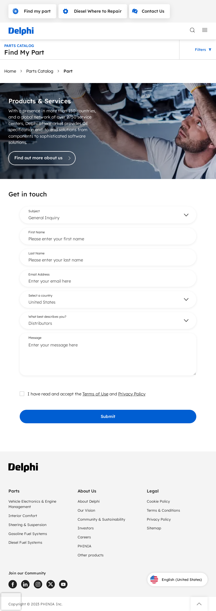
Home (10, 71)
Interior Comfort (22, 515)
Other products (91, 555)
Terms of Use (95, 393)
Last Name (36, 253)
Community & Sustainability (101, 519)
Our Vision (86, 510)
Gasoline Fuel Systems (27, 533)
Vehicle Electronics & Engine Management (32, 504)
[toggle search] (192, 30)
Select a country (40, 295)
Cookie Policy (158, 501)
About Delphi (89, 501)
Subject (34, 211)
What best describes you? (47, 316)
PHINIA (84, 546)
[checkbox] (22, 393)
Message (34, 337)
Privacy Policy (131, 393)
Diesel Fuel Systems (25, 542)
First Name (36, 232)
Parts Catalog (39, 71)
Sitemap (154, 528)
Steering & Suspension (27, 524)
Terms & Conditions (163, 510)
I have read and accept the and (82, 393)
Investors (86, 528)
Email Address (39, 274)
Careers (84, 537)
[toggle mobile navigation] (205, 30)
